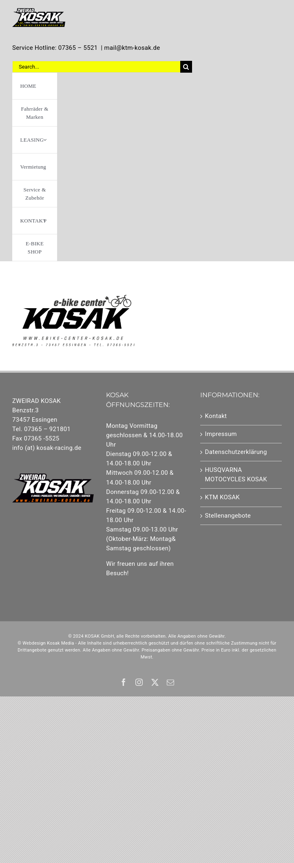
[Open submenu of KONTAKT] (45, 220)
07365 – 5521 (78, 47)
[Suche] (186, 67)
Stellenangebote (228, 515)
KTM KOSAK (222, 497)
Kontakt (216, 416)
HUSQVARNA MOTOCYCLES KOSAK (236, 474)
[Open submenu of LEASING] (45, 140)
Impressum (221, 434)
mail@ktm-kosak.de (132, 47)
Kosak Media (60, 643)
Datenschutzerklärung (236, 452)
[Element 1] (38, 11)
